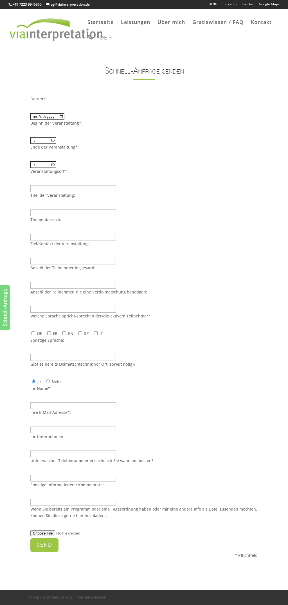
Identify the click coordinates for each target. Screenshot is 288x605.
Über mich (171, 22)
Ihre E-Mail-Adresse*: (50, 412)
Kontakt (261, 22)
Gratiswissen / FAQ (218, 22)
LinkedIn (229, 4)
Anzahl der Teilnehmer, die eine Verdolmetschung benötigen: (88, 292)
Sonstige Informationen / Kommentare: (67, 484)
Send (44, 545)
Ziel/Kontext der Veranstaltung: (60, 243)
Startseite (100, 22)
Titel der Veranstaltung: (52, 195)
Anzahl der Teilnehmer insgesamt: (62, 267)
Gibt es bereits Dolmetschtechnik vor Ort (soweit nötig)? (82, 364)
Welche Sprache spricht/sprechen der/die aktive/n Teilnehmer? (90, 316)
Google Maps (269, 4)
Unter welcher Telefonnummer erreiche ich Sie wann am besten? (91, 460)
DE (103, 38)
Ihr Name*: (40, 388)
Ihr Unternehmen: (47, 436)
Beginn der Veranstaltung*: (56, 123)
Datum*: (38, 98)
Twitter (248, 4)
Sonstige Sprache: (47, 340)
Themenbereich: (45, 219)
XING (213, 4)
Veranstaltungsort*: (49, 171)
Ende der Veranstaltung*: (54, 147)
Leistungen (135, 22)
